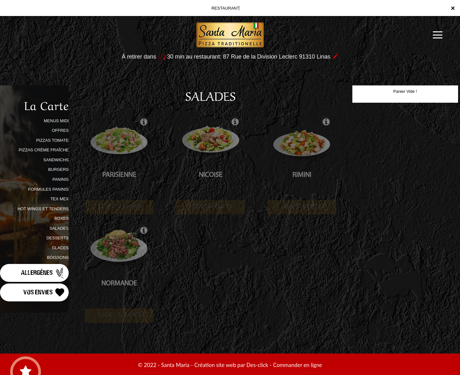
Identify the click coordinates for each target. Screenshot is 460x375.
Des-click (257, 365)
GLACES (60, 247)
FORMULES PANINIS (48, 189)
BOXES (61, 218)
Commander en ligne (297, 365)
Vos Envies (44, 292)
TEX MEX (59, 198)
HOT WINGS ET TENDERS (43, 208)
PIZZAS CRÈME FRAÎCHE (44, 150)
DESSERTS (57, 237)
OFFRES (60, 130)
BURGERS (58, 169)
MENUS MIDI (56, 120)
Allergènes (43, 273)
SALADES (59, 228)
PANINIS (60, 179)
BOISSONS (58, 257)
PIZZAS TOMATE (52, 140)
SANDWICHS (56, 159)
